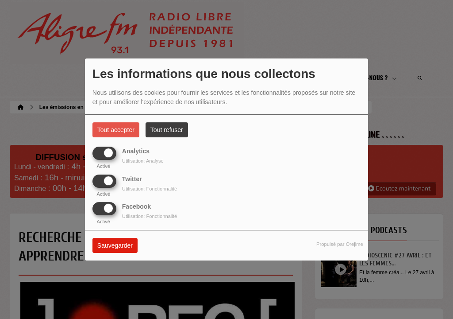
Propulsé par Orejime (339, 244)
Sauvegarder (115, 245)
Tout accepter (115, 129)
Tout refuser (166, 129)
